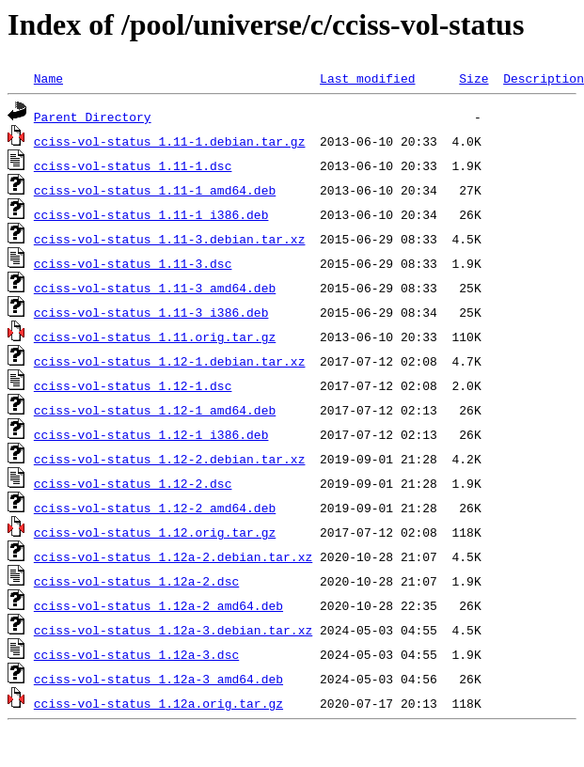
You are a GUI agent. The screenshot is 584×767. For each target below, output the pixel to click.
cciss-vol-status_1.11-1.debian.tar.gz (170, 141)
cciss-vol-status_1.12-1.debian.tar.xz (170, 360)
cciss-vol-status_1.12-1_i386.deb (151, 434)
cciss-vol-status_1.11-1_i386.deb (151, 214)
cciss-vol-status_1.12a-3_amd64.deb (158, 678)
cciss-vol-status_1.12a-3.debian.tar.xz (173, 629)
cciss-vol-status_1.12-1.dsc (133, 385)
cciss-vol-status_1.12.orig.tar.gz (155, 532)
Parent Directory (92, 116)
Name (48, 78)
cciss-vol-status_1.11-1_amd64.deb (155, 189)
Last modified (367, 78)
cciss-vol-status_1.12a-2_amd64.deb (158, 605)
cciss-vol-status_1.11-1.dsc (133, 165)
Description (543, 78)
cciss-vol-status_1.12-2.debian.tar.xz (170, 458)
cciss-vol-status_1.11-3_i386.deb (151, 312)
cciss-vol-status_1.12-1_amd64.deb (155, 409)
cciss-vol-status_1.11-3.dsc (133, 263)
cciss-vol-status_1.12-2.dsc (133, 483)
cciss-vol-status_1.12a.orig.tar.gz (158, 703)
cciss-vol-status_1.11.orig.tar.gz (155, 336)
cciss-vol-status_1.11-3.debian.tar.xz (170, 238)
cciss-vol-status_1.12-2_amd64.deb (155, 507)
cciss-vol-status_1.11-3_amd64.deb (155, 287)
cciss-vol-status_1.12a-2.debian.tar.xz (173, 556)
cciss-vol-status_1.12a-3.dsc (136, 654)
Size (473, 78)
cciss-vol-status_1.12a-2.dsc (136, 580)
